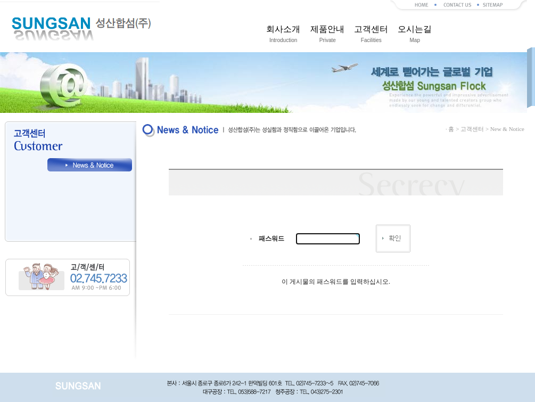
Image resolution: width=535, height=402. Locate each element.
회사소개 (283, 35)
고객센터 (371, 35)
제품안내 (327, 35)
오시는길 (415, 35)
